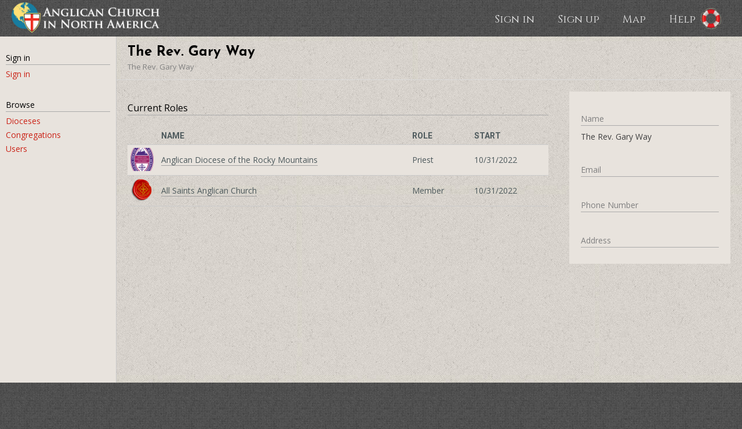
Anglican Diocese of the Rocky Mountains (239, 159)
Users (16, 148)
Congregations (33, 134)
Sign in (514, 18)
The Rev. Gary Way (161, 66)
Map (634, 18)
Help (682, 18)
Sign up (578, 18)
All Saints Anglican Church (209, 190)
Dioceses (23, 120)
